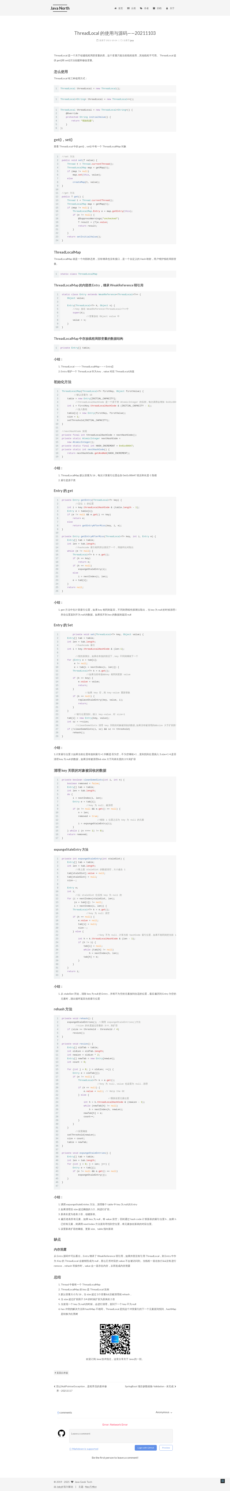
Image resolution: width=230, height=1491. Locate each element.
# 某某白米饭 (61, 1372)
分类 (131, 8)
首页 (118, 8)
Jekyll (60, 1486)
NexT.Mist (91, 1486)
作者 (144, 8)
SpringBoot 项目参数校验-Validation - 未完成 (150, 1386)
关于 (170, 8)
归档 (157, 8)
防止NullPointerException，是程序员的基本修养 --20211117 (80, 1388)
